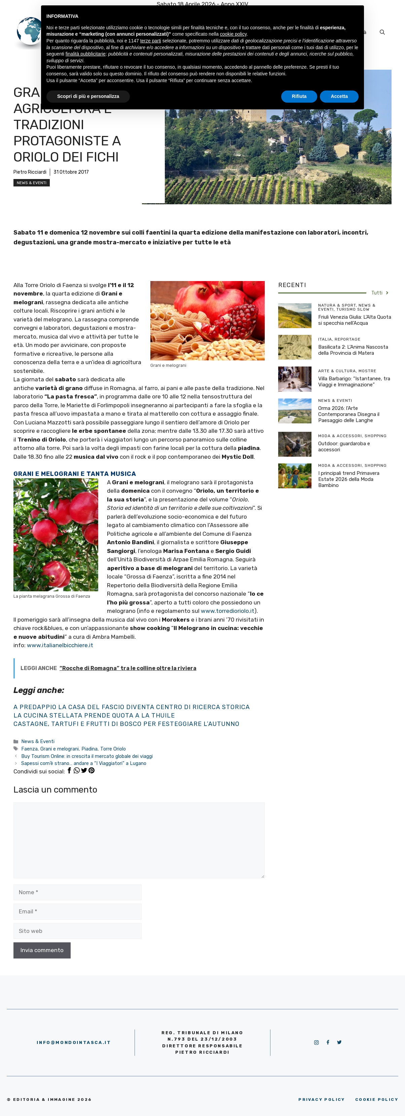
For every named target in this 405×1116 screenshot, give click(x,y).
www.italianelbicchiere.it (60, 645)
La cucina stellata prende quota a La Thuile (94, 715)
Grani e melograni (59, 749)
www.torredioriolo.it (227, 610)
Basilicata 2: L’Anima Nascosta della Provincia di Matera (353, 350)
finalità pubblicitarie (86, 54)
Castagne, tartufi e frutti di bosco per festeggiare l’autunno (126, 724)
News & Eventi (31, 182)
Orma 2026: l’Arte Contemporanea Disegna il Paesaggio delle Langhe (348, 414)
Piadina (89, 749)
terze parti (150, 40)
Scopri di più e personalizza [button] (88, 96)
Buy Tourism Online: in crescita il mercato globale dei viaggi (87, 756)
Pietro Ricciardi (29, 172)
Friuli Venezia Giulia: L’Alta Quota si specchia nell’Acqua (354, 320)
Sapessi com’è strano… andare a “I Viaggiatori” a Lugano (83, 763)
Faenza (29, 749)
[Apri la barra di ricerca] (382, 32)
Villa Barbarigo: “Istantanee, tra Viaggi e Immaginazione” (354, 382)
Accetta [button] (339, 96)
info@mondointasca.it (74, 1042)
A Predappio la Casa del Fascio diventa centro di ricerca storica (131, 707)
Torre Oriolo (113, 749)
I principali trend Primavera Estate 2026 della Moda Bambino (348, 479)
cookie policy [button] (233, 34)
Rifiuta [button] (299, 96)
